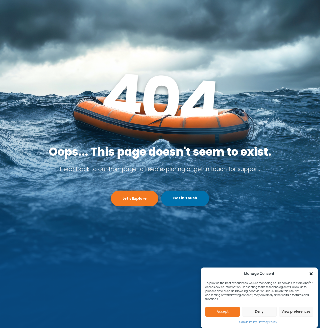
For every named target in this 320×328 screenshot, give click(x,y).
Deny (259, 311)
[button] (311, 274)
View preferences (296, 311)
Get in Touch (185, 198)
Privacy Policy (268, 322)
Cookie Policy (248, 322)
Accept (223, 311)
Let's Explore (134, 198)
